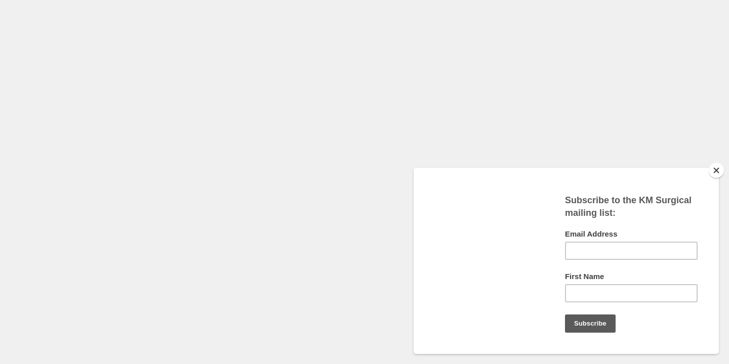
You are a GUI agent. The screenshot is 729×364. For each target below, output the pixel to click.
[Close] (716, 170)
